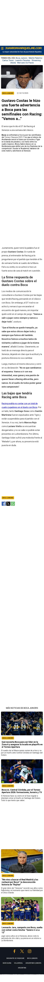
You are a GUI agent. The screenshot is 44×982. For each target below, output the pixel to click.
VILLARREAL (18, 963)
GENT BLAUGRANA (29, 975)
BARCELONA (7, 963)
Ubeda (13, 63)
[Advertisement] (22, 22)
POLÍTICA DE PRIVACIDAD (25, 979)
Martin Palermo (35, 58)
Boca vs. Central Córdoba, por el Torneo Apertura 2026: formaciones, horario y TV (22, 791)
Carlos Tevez (8, 60)
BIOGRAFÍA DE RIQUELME (15, 958)
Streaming (36, 60)
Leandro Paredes (22, 60)
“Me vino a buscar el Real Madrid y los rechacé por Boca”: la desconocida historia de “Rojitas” (20, 882)
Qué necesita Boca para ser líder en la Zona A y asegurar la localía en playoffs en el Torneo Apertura (22, 744)
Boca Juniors (21, 58)
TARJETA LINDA (17, 975)
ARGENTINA (22, 968)
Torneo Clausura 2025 (14, 137)
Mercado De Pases (25, 63)
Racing (22, 135)
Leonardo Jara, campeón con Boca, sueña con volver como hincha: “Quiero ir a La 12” (22, 930)
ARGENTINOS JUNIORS (33, 963)
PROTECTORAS (6, 975)
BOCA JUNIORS (7, 738)
